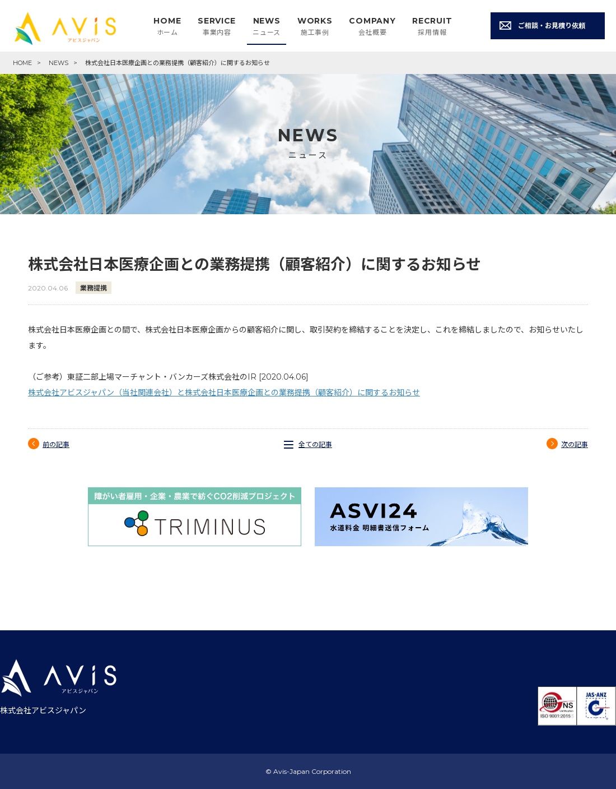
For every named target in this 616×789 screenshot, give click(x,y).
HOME (22, 63)
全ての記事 (315, 444)
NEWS (58, 63)
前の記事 (56, 444)
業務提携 (93, 288)
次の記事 (574, 444)
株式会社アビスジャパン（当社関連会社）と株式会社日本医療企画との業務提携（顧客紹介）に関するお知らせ (224, 392)
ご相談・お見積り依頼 (551, 25)
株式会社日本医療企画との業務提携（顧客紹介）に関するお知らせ (177, 63)
